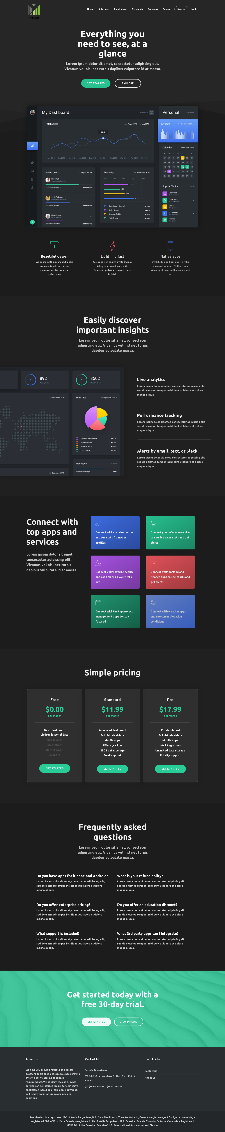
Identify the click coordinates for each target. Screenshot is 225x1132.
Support (167, 9)
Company (153, 9)
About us (150, 1077)
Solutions (103, 9)
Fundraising (120, 9)
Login (194, 9)
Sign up (181, 9)
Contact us (151, 1071)
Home (90, 9)
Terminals (137, 9)
